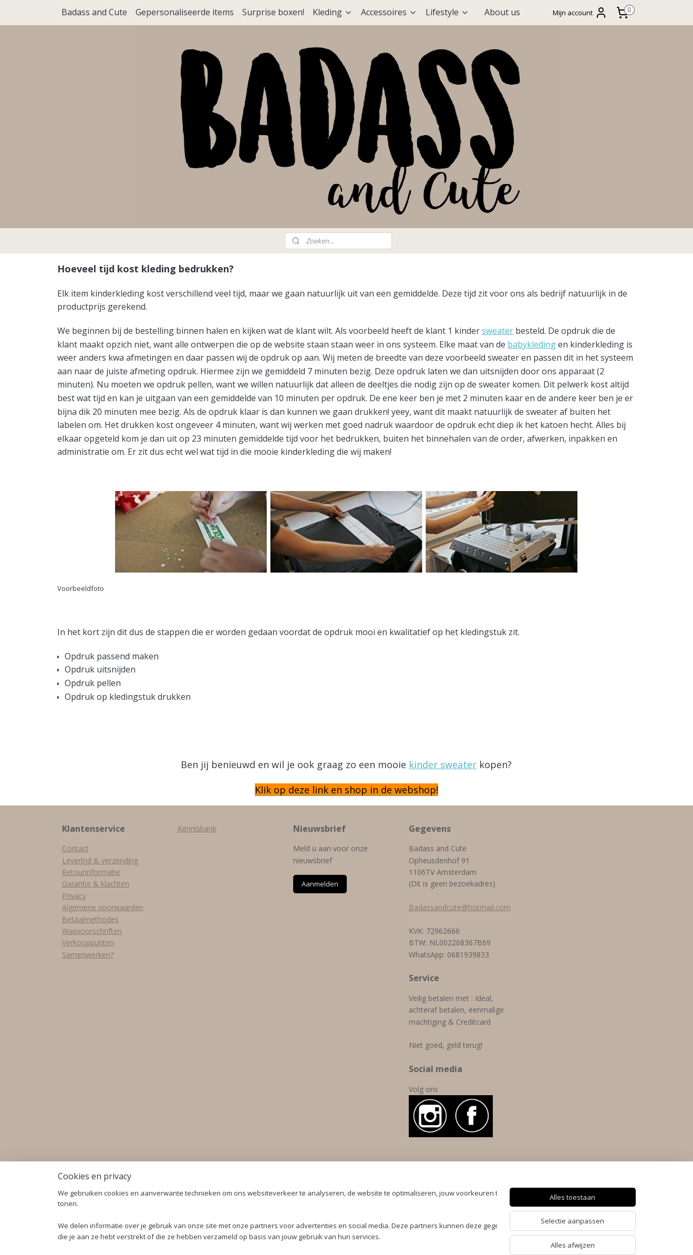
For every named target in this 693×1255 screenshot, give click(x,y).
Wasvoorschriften (92, 931)
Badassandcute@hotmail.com (460, 907)
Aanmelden (320, 884)
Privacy (74, 896)
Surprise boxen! (273, 12)
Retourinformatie (91, 872)
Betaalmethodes (90, 919)
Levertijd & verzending (100, 860)
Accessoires (389, 12)
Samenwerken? (87, 955)
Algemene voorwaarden (102, 907)
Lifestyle (447, 12)
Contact (75, 848)
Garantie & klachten (95, 884)
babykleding (532, 344)
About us (502, 12)
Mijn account (580, 12)
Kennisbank (197, 828)
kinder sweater (443, 764)
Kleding (333, 12)
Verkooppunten (88, 942)
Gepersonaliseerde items (185, 12)
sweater (497, 330)
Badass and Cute (94, 12)
